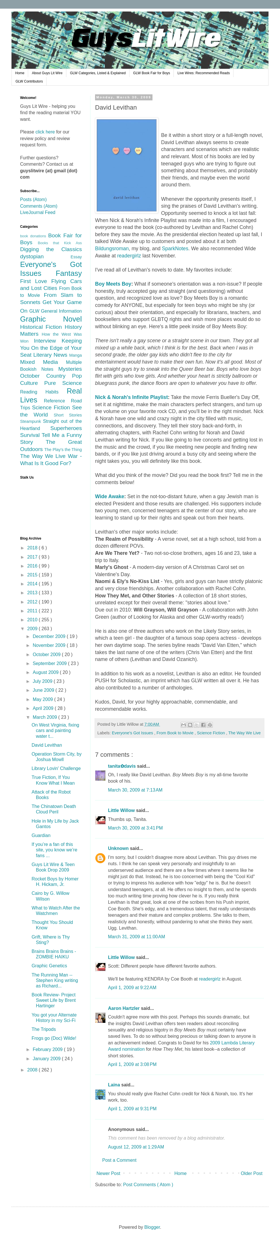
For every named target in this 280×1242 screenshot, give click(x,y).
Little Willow (122, 810)
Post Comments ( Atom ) (148, 1184)
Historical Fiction (42, 327)
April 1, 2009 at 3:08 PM (132, 1064)
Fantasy (69, 273)
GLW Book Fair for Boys (151, 73)
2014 (33, 583)
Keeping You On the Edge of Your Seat (51, 348)
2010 (33, 619)
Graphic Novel (51, 319)
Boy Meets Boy (113, 284)
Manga (75, 355)
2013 (33, 592)
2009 (33, 628)
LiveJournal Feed (37, 212)
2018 (33, 547)
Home (19, 73)
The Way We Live (244, 733)
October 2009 (47, 654)
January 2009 (47, 1058)
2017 (33, 557)
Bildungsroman (112, 248)
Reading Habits (43, 391)
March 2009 (45, 717)
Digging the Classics (51, 249)
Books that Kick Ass (60, 243)
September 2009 (50, 663)
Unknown (119, 848)
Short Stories (68, 415)
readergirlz (129, 256)
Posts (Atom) (33, 199)
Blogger (152, 1227)
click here (45, 131)
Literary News (51, 355)
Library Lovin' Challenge (56, 768)
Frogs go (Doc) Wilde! (54, 1038)
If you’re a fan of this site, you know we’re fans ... (54, 850)
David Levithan (47, 745)
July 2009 (43, 681)
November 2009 (50, 645)
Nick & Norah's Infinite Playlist (131, 397)
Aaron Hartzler (124, 1008)
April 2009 (44, 708)
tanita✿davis (122, 766)
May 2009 (43, 699)
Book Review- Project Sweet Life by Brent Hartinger (54, 1000)
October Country (46, 376)
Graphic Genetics (49, 965)
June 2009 (44, 690)
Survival (31, 435)
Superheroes (66, 428)
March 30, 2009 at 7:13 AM (135, 790)
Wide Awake (109, 496)
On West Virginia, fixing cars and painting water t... (55, 730)
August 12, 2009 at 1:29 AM (136, 1146)
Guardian (41, 835)
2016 (33, 565)
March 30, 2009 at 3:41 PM (135, 828)
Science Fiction (211, 733)
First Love (35, 281)
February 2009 (48, 1049)
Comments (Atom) (38, 206)
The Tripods (44, 1029)
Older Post (251, 1173)
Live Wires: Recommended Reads (203, 73)
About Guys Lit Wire (47, 73)
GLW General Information (55, 311)
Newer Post (108, 1173)
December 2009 (50, 636)
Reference (57, 400)
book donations (34, 236)
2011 (33, 610)
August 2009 (46, 672)
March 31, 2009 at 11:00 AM (136, 936)
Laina (114, 1084)
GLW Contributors (29, 81)
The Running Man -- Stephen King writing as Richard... (55, 980)
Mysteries (70, 369)
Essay (76, 257)
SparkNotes (175, 248)
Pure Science (63, 383)
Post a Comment (119, 1160)
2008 (33, 1069)
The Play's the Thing (63, 449)
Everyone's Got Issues (133, 733)
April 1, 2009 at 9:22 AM (132, 987)
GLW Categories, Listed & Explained (98, 73)
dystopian (45, 256)
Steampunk (31, 421)
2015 (33, 574)
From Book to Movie (176, 733)
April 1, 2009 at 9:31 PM (132, 1108)
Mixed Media (43, 362)
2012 (33, 601)
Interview (48, 341)
